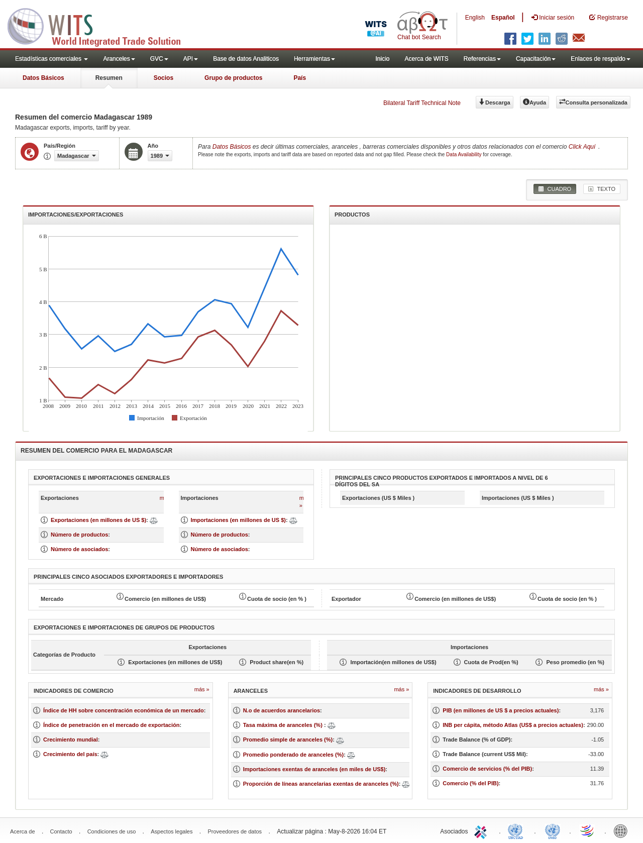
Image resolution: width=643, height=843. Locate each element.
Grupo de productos (233, 77)
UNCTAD (517, 830)
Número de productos (79, 535)
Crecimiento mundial (70, 739)
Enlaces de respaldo (600, 58)
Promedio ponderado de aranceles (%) (293, 755)
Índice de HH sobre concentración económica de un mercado (123, 710)
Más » (201, 689)
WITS (100, 25)
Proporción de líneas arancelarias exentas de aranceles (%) (321, 784)
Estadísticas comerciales (51, 58)
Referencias (482, 58)
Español (503, 17)
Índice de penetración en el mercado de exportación (111, 725)
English (475, 17)
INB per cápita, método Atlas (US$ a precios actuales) (513, 725)
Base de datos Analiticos (246, 58)
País (299, 77)
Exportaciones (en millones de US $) (98, 520)
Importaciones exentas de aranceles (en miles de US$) (314, 769)
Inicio (382, 58)
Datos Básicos (43, 77)
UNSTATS (553, 830)
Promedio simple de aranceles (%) (288, 739)
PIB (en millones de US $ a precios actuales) (501, 710)
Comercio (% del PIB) (470, 783)
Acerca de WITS (426, 58)
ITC (482, 830)
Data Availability (464, 154)
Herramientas (314, 58)
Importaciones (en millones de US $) (238, 520)
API (190, 58)
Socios (163, 77)
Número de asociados (79, 549)
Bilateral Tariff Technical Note (422, 103)
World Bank (623, 830)
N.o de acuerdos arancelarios (281, 710)
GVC (159, 58)
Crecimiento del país (70, 754)
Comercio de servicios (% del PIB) (487, 769)
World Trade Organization (588, 830)
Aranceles (119, 58)
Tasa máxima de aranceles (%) (283, 725)
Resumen (109, 77)
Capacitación (536, 58)
